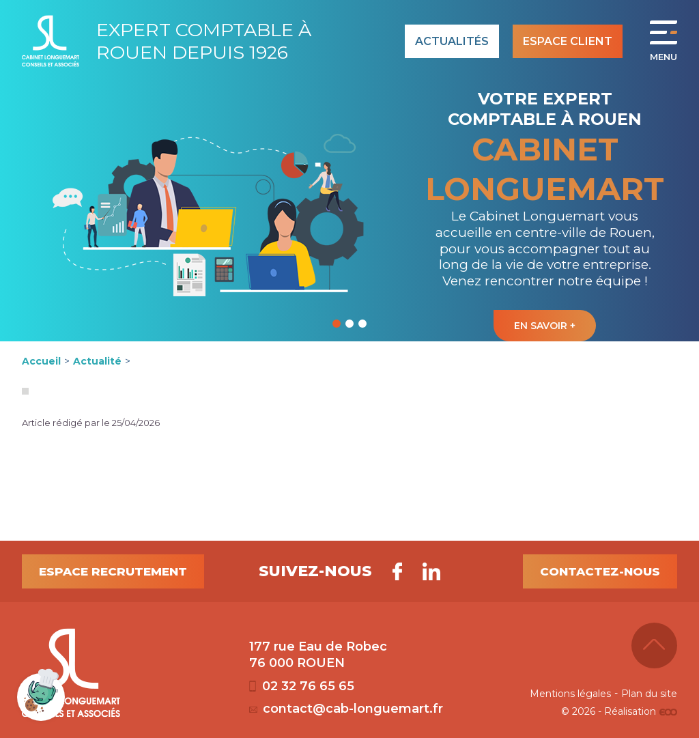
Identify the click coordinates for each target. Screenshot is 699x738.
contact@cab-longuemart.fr (346, 708)
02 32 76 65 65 (301, 686)
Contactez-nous (600, 571)
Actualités (452, 41)
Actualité (97, 361)
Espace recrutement (113, 571)
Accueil (41, 361)
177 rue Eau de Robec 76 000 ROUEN (318, 654)
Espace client (567, 41)
